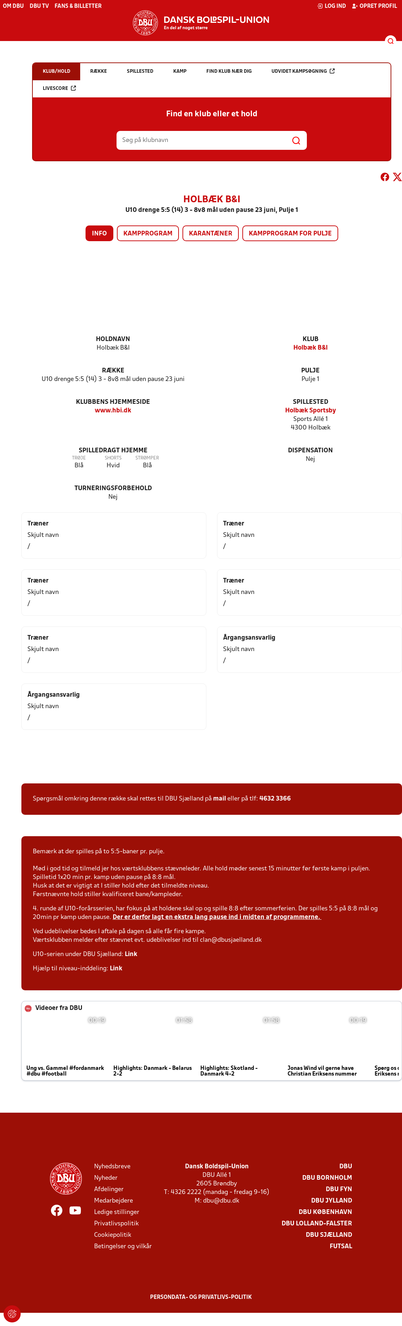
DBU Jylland (331, 1201)
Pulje (310, 371)
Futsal (341, 1247)
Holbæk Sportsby (310, 411)
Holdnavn (113, 339)
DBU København (325, 1212)
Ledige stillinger (116, 1212)
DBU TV (39, 6)
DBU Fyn (339, 1190)
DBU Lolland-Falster (317, 1224)
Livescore (59, 88)
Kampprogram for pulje (290, 234)
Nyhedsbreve (112, 1167)
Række (113, 371)
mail (219, 799)
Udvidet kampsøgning (303, 71)
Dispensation (310, 451)
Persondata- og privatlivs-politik (201, 1297)
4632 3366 (275, 799)
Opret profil (374, 6)
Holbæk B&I (310, 348)
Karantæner (210, 234)
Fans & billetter (78, 6)
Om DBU (13, 6)
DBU (345, 1167)
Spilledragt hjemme (113, 451)
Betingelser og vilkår (123, 1247)
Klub (311, 339)
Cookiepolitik (112, 1235)
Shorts (113, 458)
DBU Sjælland (329, 1235)
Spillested (310, 402)
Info (99, 234)
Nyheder (106, 1178)
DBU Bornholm (327, 1178)
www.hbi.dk (113, 411)
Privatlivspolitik (116, 1224)
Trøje (79, 458)
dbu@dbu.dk (221, 1201)
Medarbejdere (113, 1201)
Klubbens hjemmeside (113, 402)
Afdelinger (109, 1190)
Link (131, 954)
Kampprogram (147, 234)
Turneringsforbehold (113, 489)
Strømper (147, 458)
